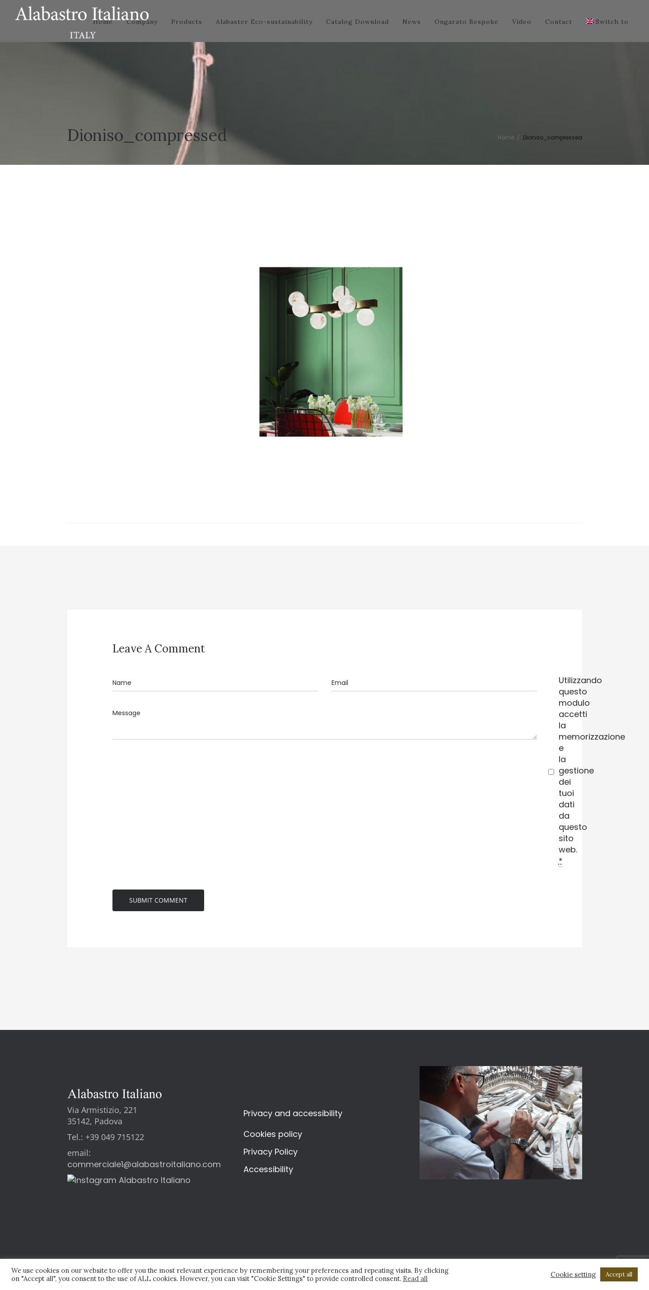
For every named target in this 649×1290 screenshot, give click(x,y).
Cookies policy (272, 1136)
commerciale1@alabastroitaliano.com (144, 1166)
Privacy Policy (270, 1154)
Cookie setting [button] (573, 1275)
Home (506, 137)
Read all (415, 1278)
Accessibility (268, 1171)
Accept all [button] (619, 1274)
